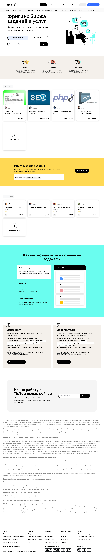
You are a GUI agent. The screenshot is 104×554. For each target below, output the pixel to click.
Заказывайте (47, 70)
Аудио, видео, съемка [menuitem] (76, 10)
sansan (59, 106)
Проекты (78, 67)
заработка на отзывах (32, 497)
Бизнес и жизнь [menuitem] (91, 10)
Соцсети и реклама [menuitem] (60, 10)
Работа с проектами (64, 347)
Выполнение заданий (64, 338)
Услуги (25, 67)
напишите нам (18, 402)
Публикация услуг (63, 352)
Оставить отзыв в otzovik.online (38, 207)
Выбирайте (19, 70)
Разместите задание (14, 338)
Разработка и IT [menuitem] (18, 10)
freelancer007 (36, 106)
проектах (40, 500)
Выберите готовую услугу (16, 352)
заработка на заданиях (18, 497)
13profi (83, 106)
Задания (52, 67)
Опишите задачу (74, 70)
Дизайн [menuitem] (7, 10)
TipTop (8, 5)
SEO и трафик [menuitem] (46, 10)
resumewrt (11, 106)
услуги (18, 500)
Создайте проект (13, 347)
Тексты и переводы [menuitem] (32, 10)
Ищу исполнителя (18, 37)
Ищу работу (37, 37)
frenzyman (84, 202)
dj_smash (11, 202)
